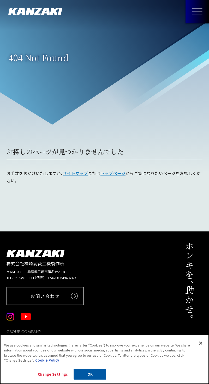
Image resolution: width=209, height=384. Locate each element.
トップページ (113, 173)
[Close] (200, 345)
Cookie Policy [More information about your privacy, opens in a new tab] (47, 362)
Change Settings (53, 376)
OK (90, 376)
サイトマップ (75, 173)
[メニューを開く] (197, 11)
